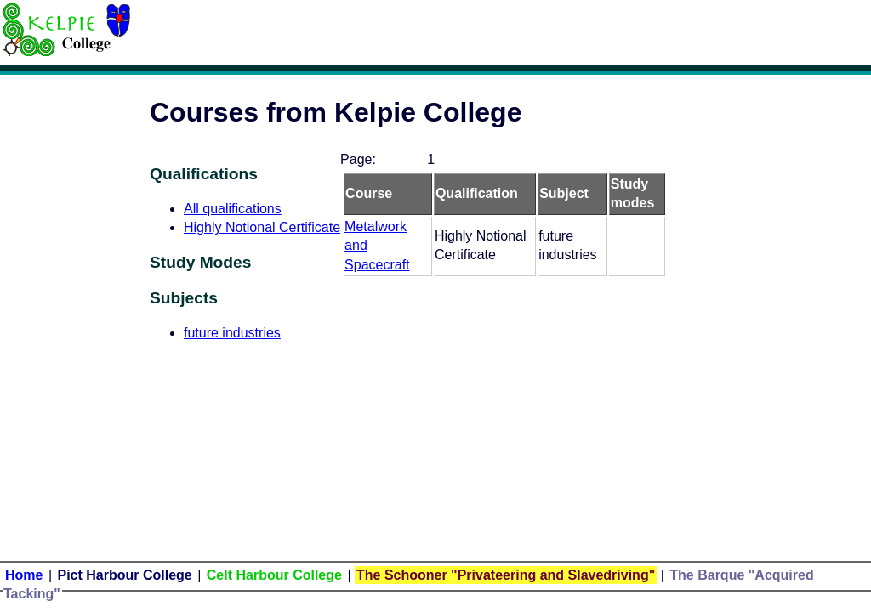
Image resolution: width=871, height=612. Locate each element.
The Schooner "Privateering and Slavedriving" (505, 575)
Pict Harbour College (125, 575)
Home (24, 575)
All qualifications (233, 208)
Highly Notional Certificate (262, 227)
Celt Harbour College (274, 575)
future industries (232, 333)
